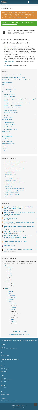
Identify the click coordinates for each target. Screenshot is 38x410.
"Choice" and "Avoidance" (10, 218)
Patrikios (6, 239)
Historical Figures (9, 184)
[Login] (32, 2)
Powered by (19, 405)
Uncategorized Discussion (11, 180)
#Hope (12, 319)
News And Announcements (12, 164)
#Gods (9, 270)
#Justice (13, 309)
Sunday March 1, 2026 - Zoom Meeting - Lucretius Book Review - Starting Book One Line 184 (18, 207)
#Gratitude (14, 321)
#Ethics (6, 288)
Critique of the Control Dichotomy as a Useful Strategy (18, 249)
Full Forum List (8, 196)
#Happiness (11, 299)
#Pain (9, 293)
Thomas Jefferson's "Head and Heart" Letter (15, 241)
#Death (10, 280)
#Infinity (10, 274)
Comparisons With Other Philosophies (15, 182)
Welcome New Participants (12, 192)
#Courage (13, 307)
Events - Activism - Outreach (12, 194)
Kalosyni (6, 210)
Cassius (5, 215)
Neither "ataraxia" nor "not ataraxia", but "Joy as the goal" (19, 222)
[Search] (28, 2)
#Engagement (11, 295)
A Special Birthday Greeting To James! (14, 232)
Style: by (19, 407)
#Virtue (10, 301)
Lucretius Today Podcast (11, 166)
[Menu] (36, 2)
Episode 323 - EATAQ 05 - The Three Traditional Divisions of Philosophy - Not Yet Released (19, 213)
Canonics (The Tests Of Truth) (12, 170)
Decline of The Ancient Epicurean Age (14, 188)
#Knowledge (11, 284)
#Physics (7, 266)
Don (5, 247)
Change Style (33, 340)
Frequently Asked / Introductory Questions (16, 162)
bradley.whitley (7, 233)
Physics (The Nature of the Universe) (14, 168)
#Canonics (7, 282)
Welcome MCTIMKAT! (9, 245)
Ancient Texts (8, 186)
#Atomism (10, 268)
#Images (10, 272)
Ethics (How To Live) (10, 172)
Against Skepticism (9, 176)
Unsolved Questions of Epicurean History (15, 190)
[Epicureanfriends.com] (4, 2)
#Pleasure (10, 291)
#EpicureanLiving (12, 297)
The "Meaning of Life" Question (13, 178)
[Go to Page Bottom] (35, 404)
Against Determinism (10, 174)
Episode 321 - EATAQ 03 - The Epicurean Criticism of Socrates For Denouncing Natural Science (17, 236)
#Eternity (10, 276)
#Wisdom (13, 303)
